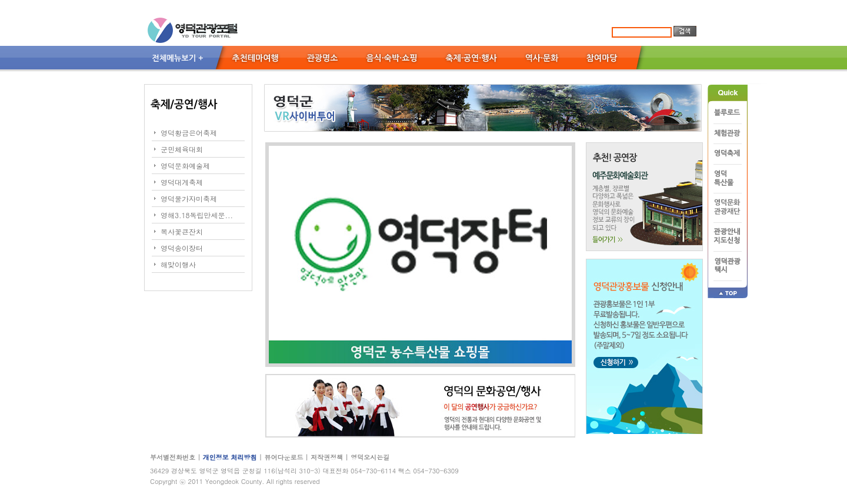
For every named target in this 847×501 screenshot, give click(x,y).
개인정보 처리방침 (231, 457)
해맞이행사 (178, 264)
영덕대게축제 (182, 182)
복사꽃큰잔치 (182, 231)
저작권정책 (327, 457)
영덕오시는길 (370, 457)
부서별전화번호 (172, 457)
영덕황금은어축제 (189, 133)
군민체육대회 (182, 149)
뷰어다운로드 (283, 457)
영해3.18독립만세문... (197, 215)
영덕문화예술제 (185, 166)
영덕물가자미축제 (189, 198)
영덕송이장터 (182, 248)
